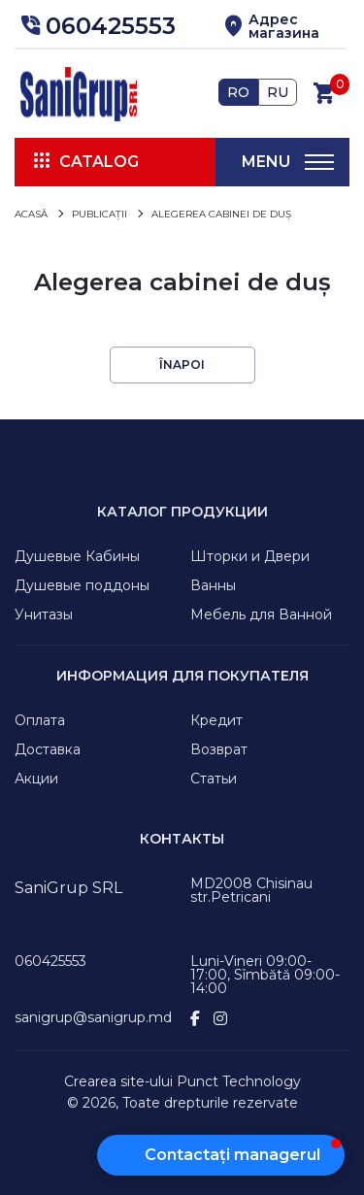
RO (238, 92)
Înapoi (182, 364)
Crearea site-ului (118, 1081)
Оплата (40, 720)
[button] (95, 26)
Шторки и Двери (250, 556)
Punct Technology (239, 1081)
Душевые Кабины (77, 556)
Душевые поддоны (82, 585)
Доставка (48, 749)
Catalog (99, 161)
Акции (36, 778)
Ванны (213, 585)
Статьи (213, 778)
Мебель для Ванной (261, 614)
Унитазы (44, 614)
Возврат (219, 749)
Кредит (216, 720)
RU (277, 92)
